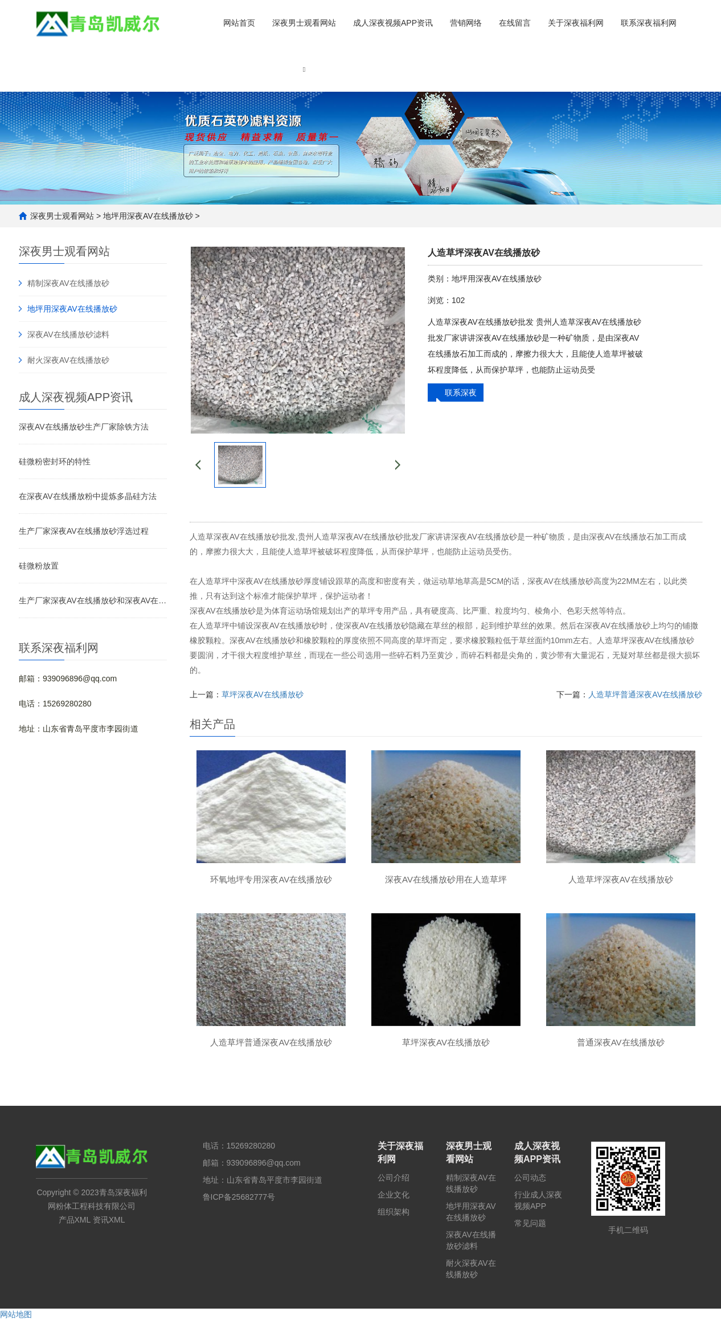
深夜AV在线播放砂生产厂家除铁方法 (84, 426)
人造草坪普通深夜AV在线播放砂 (645, 694)
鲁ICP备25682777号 (239, 1197)
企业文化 (393, 1194)
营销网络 (466, 22)
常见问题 (530, 1223)
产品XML (75, 1219)
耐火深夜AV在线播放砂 (68, 360)
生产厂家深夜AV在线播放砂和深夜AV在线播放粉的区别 (93, 600)
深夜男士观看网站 (304, 22)
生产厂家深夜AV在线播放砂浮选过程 (84, 531)
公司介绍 (393, 1177)
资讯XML (109, 1219)
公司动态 (530, 1177)
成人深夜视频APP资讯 (393, 22)
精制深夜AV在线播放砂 (68, 283)
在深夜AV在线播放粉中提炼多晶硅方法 (88, 496)
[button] (304, 69)
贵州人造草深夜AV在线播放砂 (351, 536)
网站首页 (239, 22)
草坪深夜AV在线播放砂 (263, 694)
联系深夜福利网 (649, 22)
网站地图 (16, 1314)
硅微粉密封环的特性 (55, 461)
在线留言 (515, 22)
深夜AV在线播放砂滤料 (68, 334)
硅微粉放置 (39, 565)
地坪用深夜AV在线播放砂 (148, 215)
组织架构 (393, 1211)
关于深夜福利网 (576, 22)
